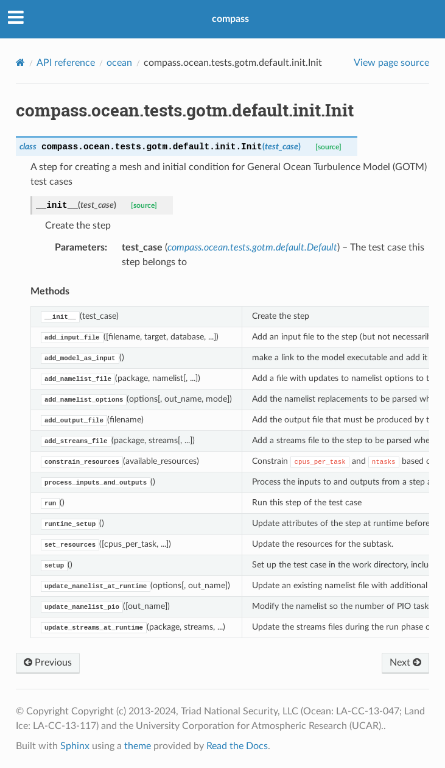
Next (405, 662)
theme (137, 746)
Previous (48, 662)
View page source (391, 63)
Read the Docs (237, 746)
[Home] (20, 62)
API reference (66, 63)
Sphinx (74, 746)
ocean (119, 63)
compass (230, 19)
